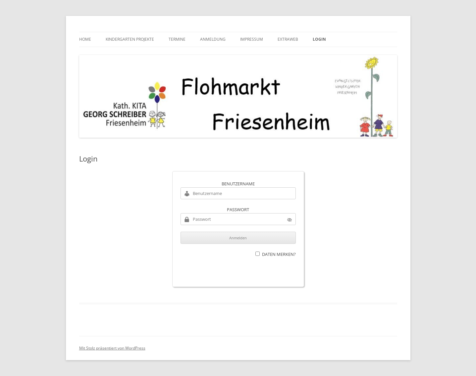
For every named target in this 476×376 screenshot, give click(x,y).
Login (319, 39)
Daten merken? (279, 254)
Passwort (238, 209)
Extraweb (288, 39)
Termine (177, 39)
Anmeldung (213, 39)
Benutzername (238, 184)
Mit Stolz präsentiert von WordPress (112, 348)
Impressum (251, 39)
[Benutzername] (238, 193)
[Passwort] (238, 219)
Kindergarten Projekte (130, 39)
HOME (85, 39)
